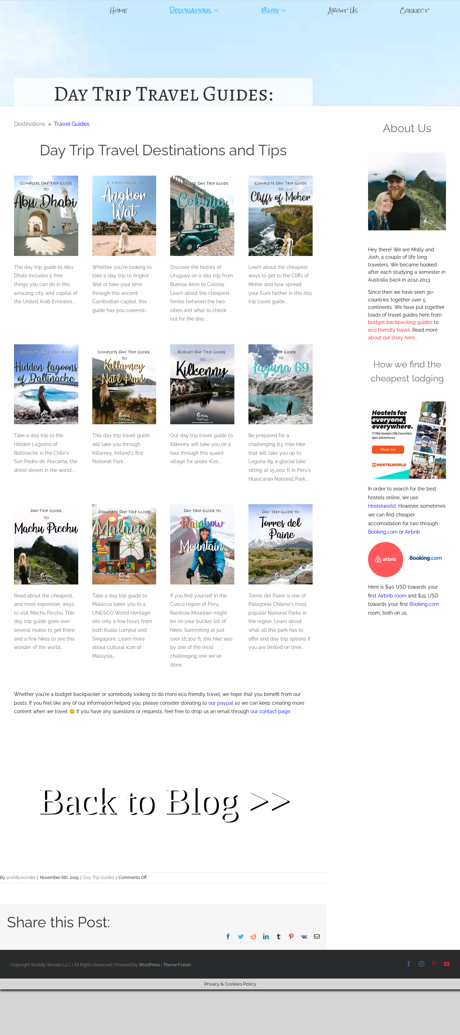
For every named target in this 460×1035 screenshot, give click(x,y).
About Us (343, 10)
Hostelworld (382, 506)
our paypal (220, 703)
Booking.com (383, 532)
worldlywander (20, 877)
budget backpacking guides (400, 322)
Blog (273, 10)
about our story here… (392, 337)
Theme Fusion (177, 964)
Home (118, 10)
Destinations (194, 10)
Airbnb (412, 532)
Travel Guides (71, 124)
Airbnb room (392, 595)
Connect (414, 10)
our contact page (270, 711)
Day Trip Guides (98, 877)
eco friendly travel (389, 330)
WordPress (149, 964)
